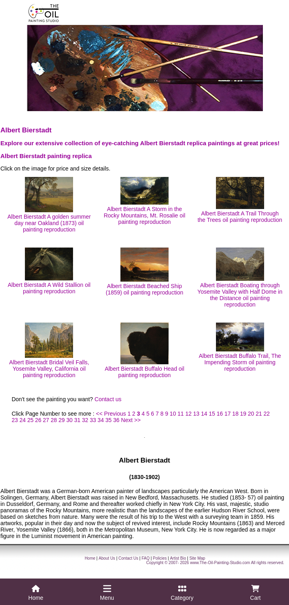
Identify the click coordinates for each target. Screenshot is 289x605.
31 (77, 420)
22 (266, 413)
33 (93, 420)
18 (235, 413)
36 (116, 420)
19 (243, 413)
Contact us (108, 399)
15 (212, 413)
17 (227, 413)
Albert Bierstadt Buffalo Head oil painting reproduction (144, 350)
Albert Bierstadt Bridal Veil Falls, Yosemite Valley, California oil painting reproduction (49, 350)
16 (220, 413)
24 (22, 420)
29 (62, 420)
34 (101, 420)
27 (46, 420)
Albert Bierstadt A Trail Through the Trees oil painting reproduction (239, 200)
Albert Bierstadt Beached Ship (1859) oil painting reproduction (144, 272)
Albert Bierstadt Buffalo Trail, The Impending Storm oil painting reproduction (240, 347)
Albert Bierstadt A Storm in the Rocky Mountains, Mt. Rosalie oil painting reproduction (144, 201)
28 (54, 420)
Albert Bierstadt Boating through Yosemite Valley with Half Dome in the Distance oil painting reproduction (240, 278)
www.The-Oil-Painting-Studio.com (220, 562)
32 (85, 420)
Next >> (131, 420)
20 (251, 413)
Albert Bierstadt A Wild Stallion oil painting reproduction (49, 271)
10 (173, 413)
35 (109, 420)
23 (15, 420)
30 (69, 420)
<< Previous (111, 413)
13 (196, 413)
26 (38, 420)
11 (180, 413)
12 (188, 413)
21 (259, 413)
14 (204, 413)
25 (30, 420)
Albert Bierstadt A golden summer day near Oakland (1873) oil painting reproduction (49, 205)
